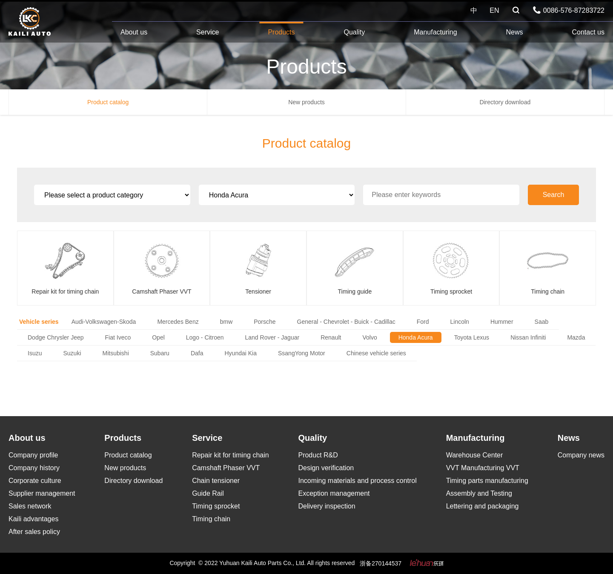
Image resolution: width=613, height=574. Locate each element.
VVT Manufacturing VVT (482, 467)
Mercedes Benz (177, 321)
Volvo (369, 337)
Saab (542, 321)
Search (553, 194)
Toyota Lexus (472, 337)
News (514, 32)
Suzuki (72, 353)
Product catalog (108, 102)
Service (207, 32)
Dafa (197, 353)
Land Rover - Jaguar (272, 337)
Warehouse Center (474, 455)
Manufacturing (435, 32)
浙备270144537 (380, 563)
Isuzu (35, 353)
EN (494, 10)
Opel (158, 337)
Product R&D (318, 455)
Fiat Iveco (118, 337)
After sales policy (34, 531)
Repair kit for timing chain (230, 455)
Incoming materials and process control (357, 480)
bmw (226, 321)
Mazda (576, 337)
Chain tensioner (216, 480)
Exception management (334, 493)
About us (133, 32)
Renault (331, 337)
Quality (354, 32)
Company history (34, 467)
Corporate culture (35, 480)
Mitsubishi (116, 353)
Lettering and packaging (482, 506)
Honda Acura (415, 337)
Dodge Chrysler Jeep (56, 337)
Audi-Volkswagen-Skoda (104, 321)
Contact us (588, 32)
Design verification (326, 467)
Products (281, 32)
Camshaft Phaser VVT (226, 467)
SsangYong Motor (301, 353)
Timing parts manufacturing (487, 480)
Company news (581, 455)
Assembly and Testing (479, 493)
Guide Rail (208, 493)
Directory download (504, 102)
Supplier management (42, 493)
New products (306, 102)
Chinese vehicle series (376, 353)
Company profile (33, 455)
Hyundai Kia (240, 353)
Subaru (159, 353)
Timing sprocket (216, 506)
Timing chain (211, 519)
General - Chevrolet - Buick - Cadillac (346, 321)
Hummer (501, 321)
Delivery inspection (326, 506)
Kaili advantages (33, 519)
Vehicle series (39, 321)
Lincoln (459, 321)
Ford (423, 321)
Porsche (264, 321)
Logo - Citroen (205, 337)
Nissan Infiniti (528, 337)
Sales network (30, 506)
